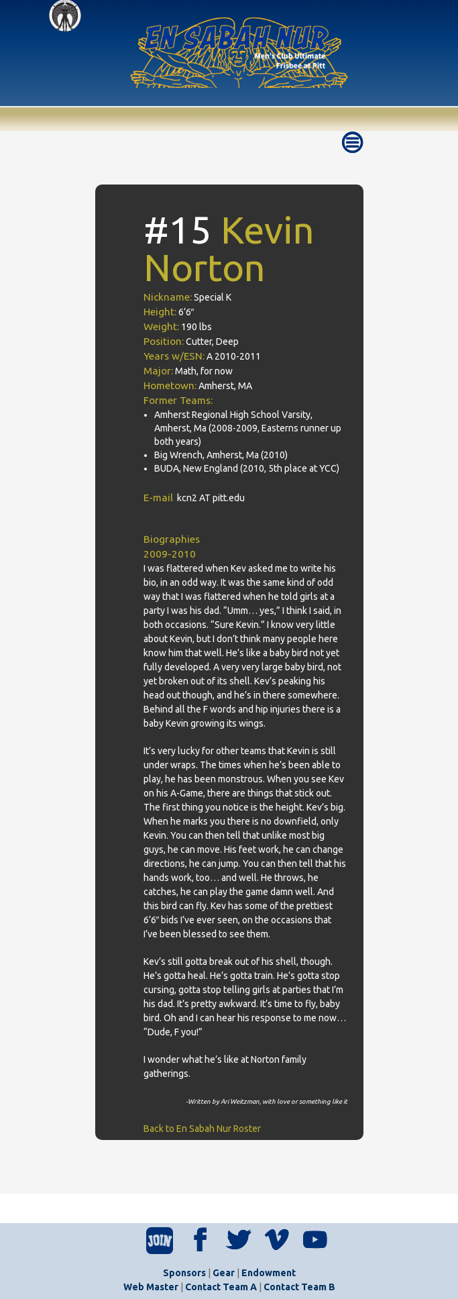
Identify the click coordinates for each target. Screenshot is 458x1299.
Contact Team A (221, 1287)
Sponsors (184, 1272)
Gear (224, 1272)
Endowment (268, 1272)
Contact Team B (299, 1287)
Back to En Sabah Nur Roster (202, 1128)
